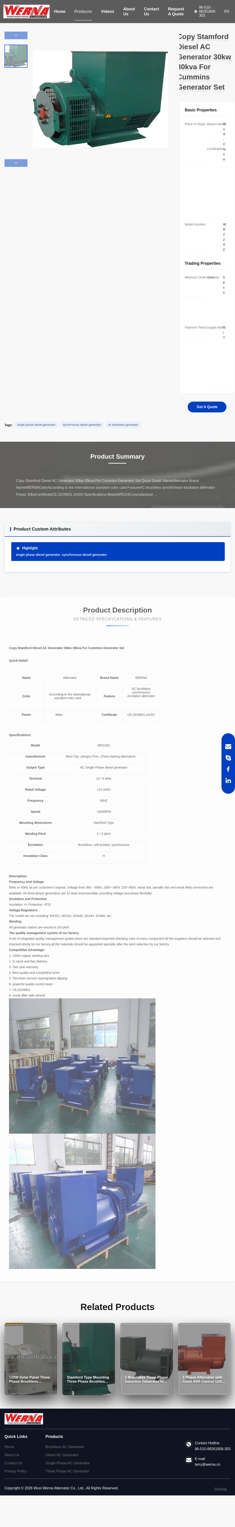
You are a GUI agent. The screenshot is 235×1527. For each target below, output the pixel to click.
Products (83, 11)
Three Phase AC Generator (67, 1471)
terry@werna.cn (207, 1464)
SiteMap (220, 1489)
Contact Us (151, 11)
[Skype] (228, 757)
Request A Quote (176, 11)
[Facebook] (228, 769)
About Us (129, 11)
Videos (107, 11)
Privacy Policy (16, 1471)
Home (59, 11)
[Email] (228, 746)
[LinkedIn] (228, 780)
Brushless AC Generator (65, 1447)
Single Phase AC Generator (68, 1463)
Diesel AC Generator (62, 1455)
